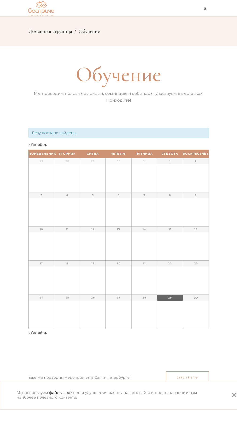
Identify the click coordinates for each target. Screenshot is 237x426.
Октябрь (37, 144)
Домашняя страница (50, 31)
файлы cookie (62, 392)
